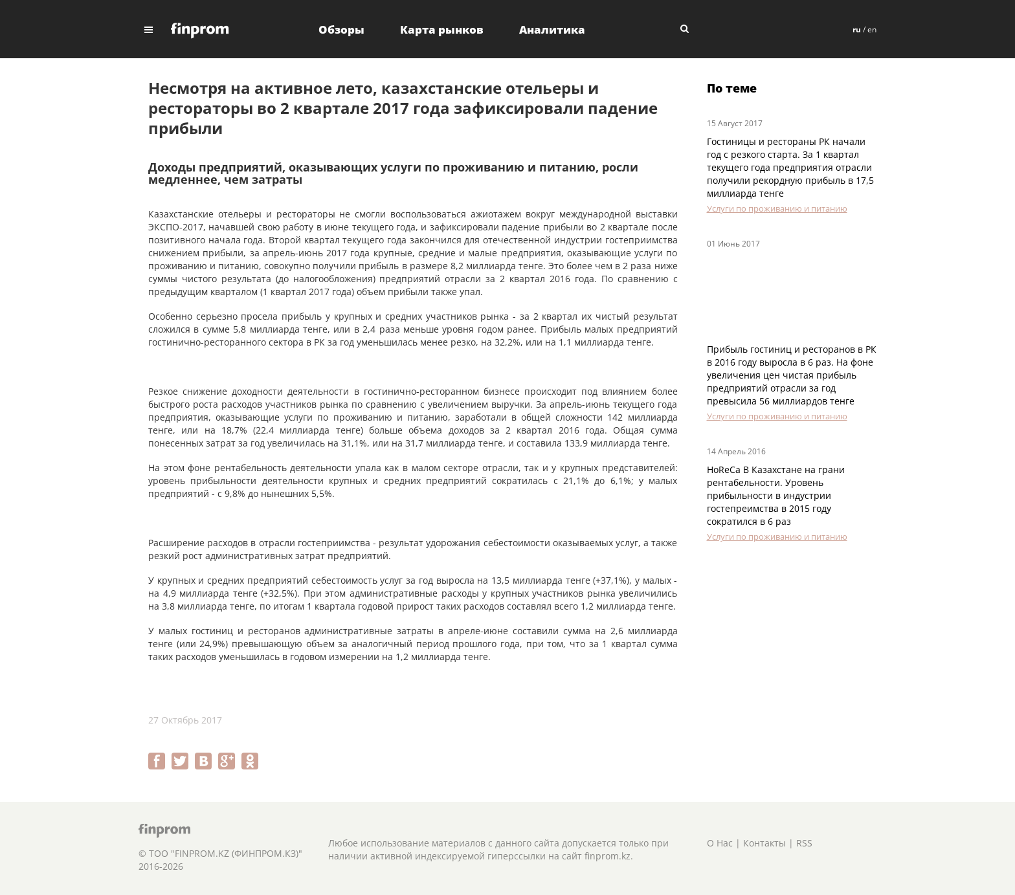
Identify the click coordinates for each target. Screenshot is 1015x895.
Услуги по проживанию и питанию (777, 208)
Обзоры (341, 29)
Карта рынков (442, 29)
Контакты (764, 843)
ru (857, 29)
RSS (804, 843)
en (871, 29)
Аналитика (552, 29)
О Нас (720, 843)
